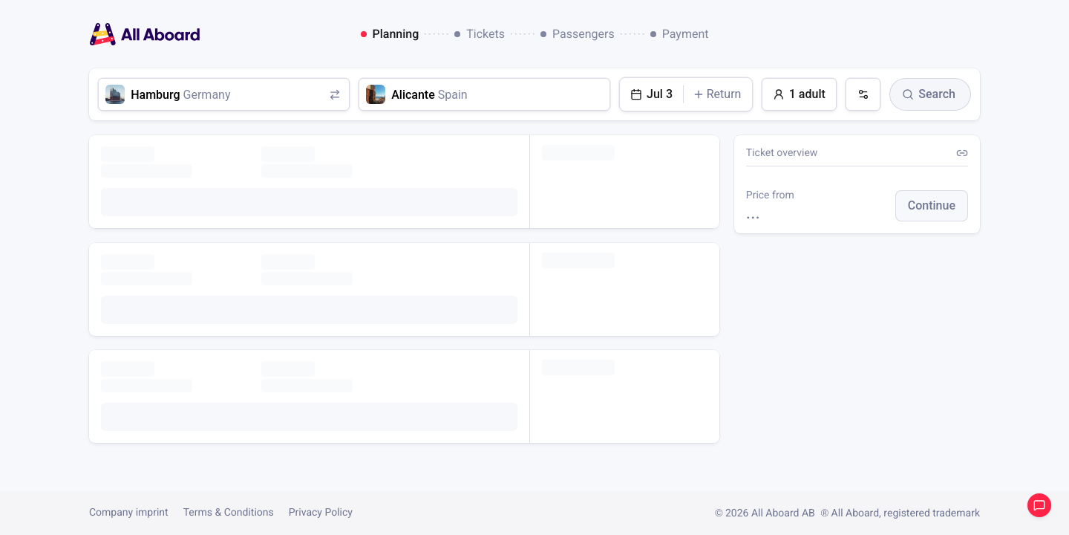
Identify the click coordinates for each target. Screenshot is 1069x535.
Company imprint (129, 513)
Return (717, 94)
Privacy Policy (321, 513)
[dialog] (535, 34)
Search (928, 94)
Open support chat (1039, 505)
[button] (931, 205)
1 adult (799, 94)
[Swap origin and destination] (334, 94)
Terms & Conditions (228, 513)
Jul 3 (651, 94)
